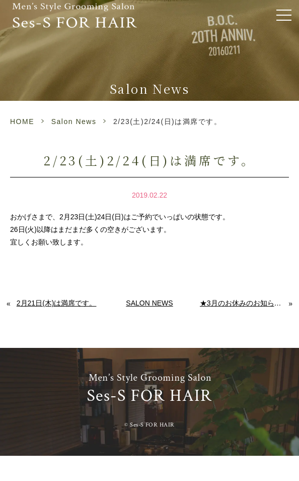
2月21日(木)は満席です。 (57, 303)
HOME (22, 121)
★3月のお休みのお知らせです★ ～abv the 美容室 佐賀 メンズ (244, 303)
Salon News (74, 121)
